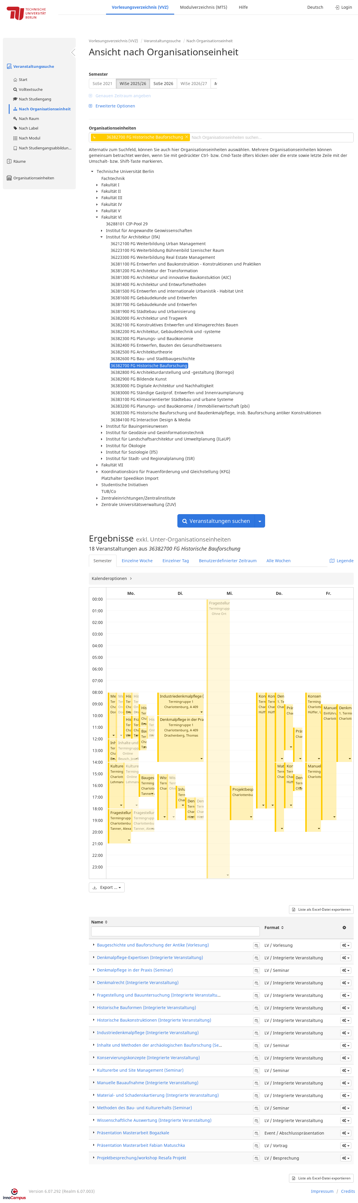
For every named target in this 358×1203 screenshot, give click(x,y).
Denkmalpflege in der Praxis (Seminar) (193, 719)
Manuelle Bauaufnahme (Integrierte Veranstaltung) (147, 1082)
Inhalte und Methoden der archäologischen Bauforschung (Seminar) (164, 1045)
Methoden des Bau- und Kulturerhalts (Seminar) (144, 1107)
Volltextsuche (28, 89)
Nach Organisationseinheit (42, 109)
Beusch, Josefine (130, 758)
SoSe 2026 (163, 83)
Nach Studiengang (32, 99)
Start (20, 79)
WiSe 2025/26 (133, 83)
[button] (113, 735)
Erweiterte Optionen (112, 106)
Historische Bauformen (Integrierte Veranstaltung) (146, 1007)
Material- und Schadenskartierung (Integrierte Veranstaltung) (158, 1095)
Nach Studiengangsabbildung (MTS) (44, 148)
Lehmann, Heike (122, 782)
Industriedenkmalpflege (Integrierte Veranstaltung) (148, 1032)
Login (343, 7)
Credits (348, 1191)
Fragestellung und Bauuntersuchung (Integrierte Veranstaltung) (160, 995)
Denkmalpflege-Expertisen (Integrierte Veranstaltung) (150, 957)
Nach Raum (26, 118)
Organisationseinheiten (30, 178)
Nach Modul (26, 138)
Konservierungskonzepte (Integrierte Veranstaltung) (148, 1057)
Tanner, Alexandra (124, 828)
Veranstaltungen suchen (216, 520)
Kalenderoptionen (110, 578)
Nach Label (25, 128)
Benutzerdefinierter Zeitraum (228, 560)
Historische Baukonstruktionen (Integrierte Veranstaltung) (154, 1020)
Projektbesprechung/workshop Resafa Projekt (141, 1157)
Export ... (107, 887)
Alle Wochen (279, 560)
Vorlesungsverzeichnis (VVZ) (140, 7)
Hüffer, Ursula (318, 712)
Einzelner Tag (176, 560)
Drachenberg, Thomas (181, 735)
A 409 (194, 707)
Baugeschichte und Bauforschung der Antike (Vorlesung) (153, 945)
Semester (98, 74)
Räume (16, 161)
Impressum (322, 1191)
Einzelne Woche (137, 560)
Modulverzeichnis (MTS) (203, 7)
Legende (342, 560)
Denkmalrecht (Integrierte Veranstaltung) (138, 982)
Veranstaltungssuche (30, 66)
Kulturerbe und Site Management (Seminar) (140, 1070)
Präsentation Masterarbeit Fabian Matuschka (141, 1145)
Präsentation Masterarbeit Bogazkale (133, 1132)
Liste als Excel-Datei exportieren (321, 909)
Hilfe (243, 7)
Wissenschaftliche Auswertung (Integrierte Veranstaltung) (154, 1120)
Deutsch (315, 7)
